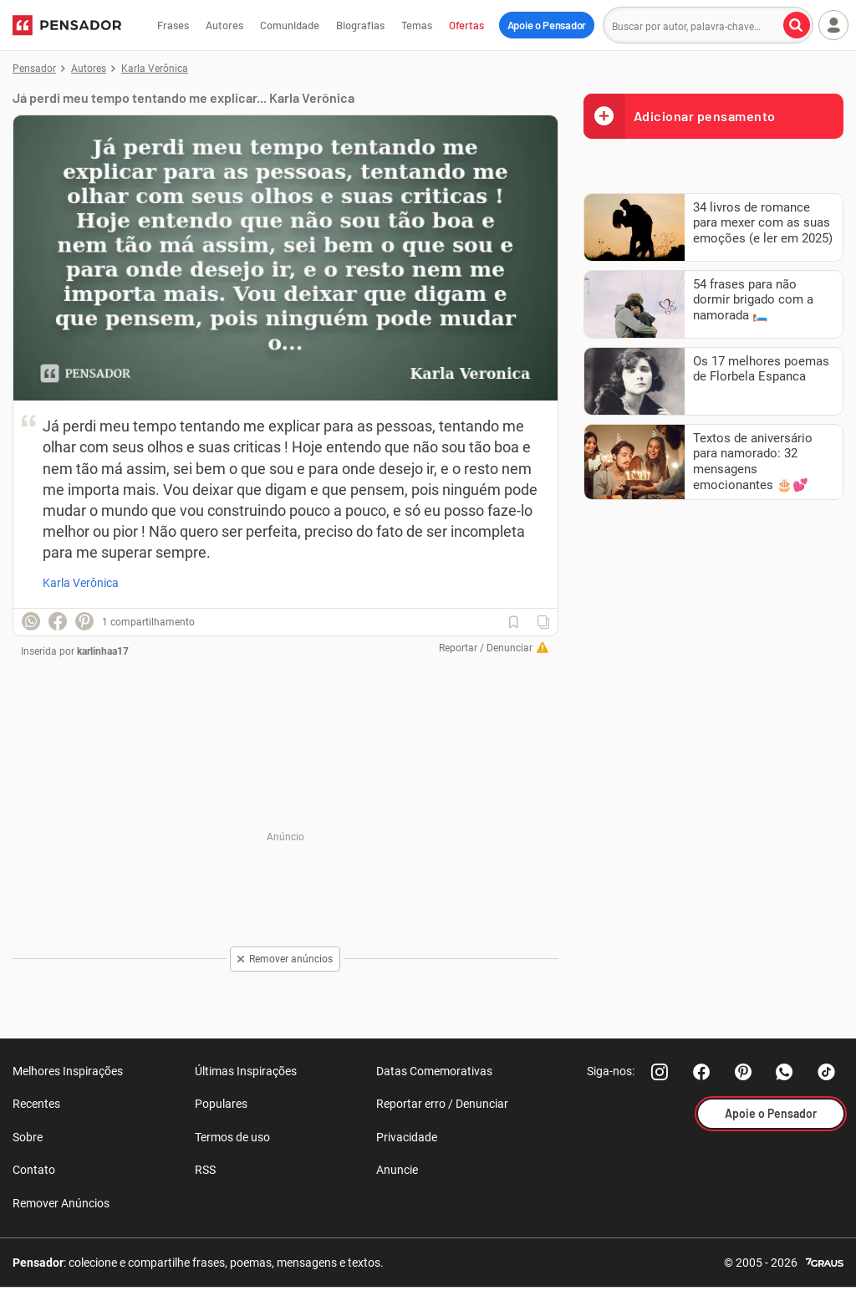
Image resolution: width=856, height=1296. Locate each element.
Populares (221, 1103)
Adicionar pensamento (679, 116)
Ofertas (466, 25)
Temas (416, 25)
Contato (34, 1169)
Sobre (28, 1137)
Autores (224, 25)
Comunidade (289, 25)
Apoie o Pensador (546, 25)
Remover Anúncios (61, 1203)
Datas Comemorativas (434, 1071)
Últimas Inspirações (246, 1071)
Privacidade (406, 1137)
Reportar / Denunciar (485, 648)
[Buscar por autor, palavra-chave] (796, 25)
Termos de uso (232, 1137)
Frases (173, 25)
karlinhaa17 (103, 651)
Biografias (360, 25)
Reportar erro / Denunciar (442, 1103)
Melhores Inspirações (68, 1071)
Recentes (36, 1103)
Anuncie (397, 1169)
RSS (205, 1169)
